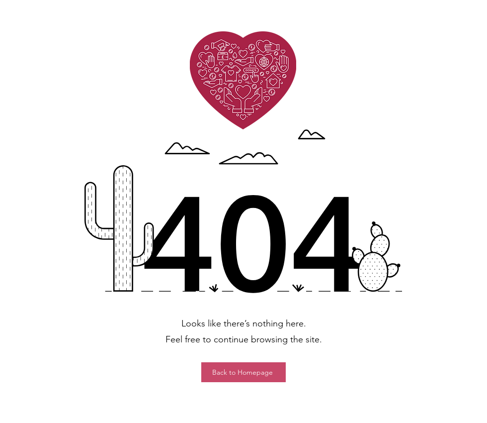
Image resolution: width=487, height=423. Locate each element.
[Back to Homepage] (243, 372)
